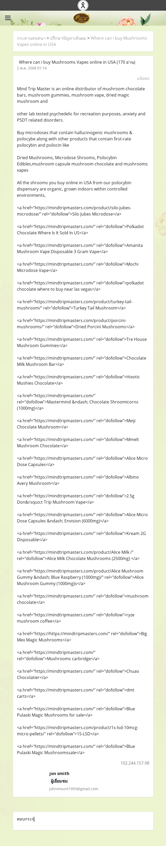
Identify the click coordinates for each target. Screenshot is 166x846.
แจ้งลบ (143, 78)
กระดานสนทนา (31, 38)
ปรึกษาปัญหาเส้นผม (68, 38)
